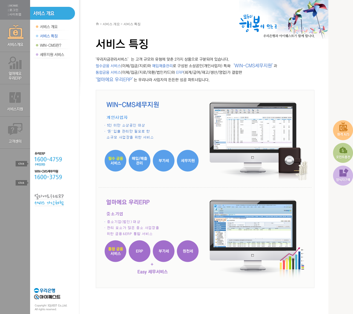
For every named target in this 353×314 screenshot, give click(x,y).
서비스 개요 (111, 24)
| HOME (13, 5)
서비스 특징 (132, 24)
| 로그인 (13, 9)
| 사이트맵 (14, 14)
